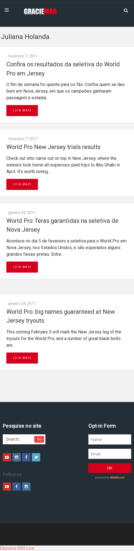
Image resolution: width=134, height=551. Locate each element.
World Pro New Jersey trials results (53, 146)
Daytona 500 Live (17, 548)
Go (39, 439)
